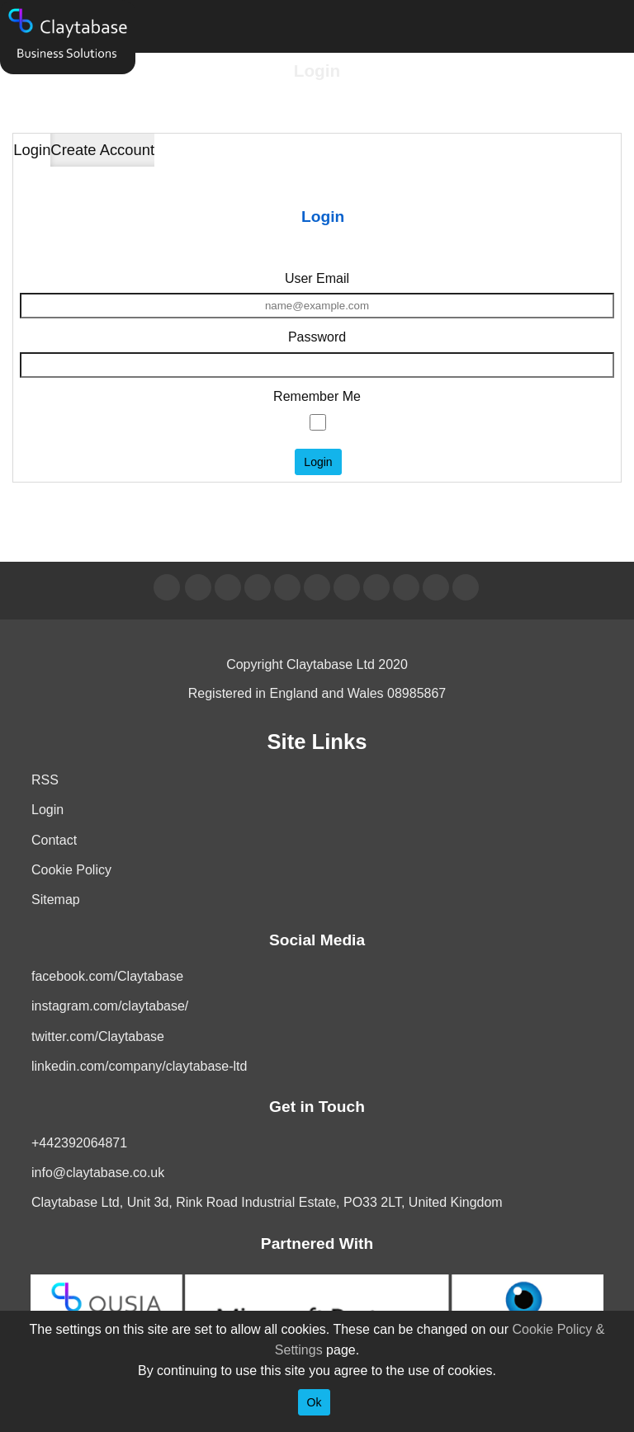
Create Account (102, 149)
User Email (317, 278)
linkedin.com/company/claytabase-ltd (139, 1066)
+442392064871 (79, 1143)
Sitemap (55, 900)
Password (317, 337)
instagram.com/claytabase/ (109, 1006)
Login (31, 149)
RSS (45, 780)
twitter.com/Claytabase (97, 1036)
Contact (54, 840)
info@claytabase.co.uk (97, 1173)
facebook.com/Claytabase (107, 976)
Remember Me (317, 396)
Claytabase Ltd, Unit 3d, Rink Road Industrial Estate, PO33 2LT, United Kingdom (267, 1202)
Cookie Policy (71, 870)
